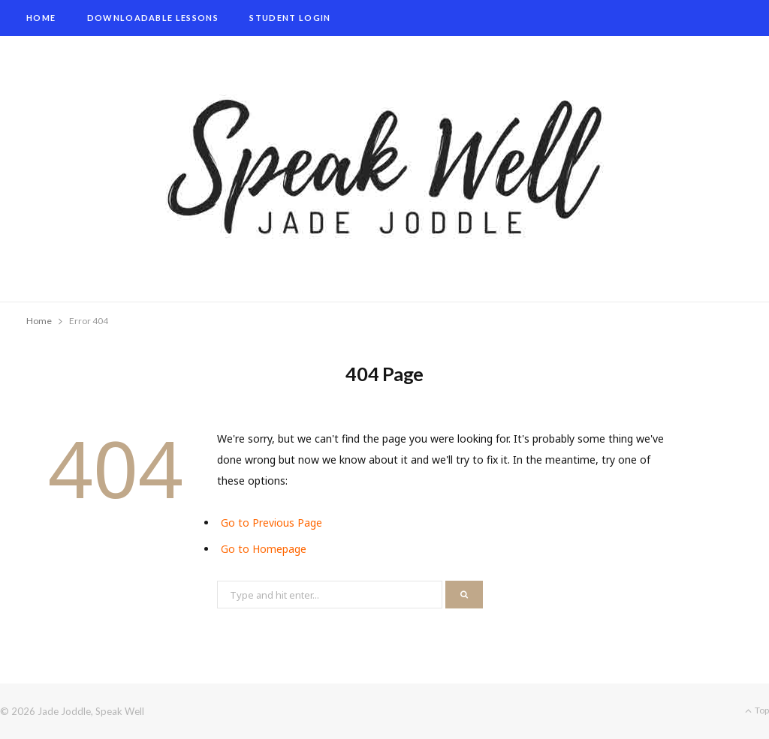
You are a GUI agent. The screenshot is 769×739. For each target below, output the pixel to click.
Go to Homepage (263, 549)
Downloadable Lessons (153, 18)
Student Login (289, 18)
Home (41, 18)
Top (757, 710)
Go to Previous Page (271, 522)
